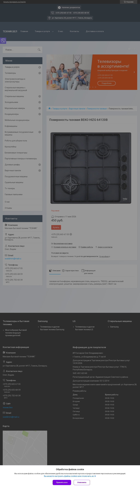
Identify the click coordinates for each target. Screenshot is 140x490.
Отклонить (82, 482)
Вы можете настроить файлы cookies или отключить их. (69, 476)
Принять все (62, 482)
